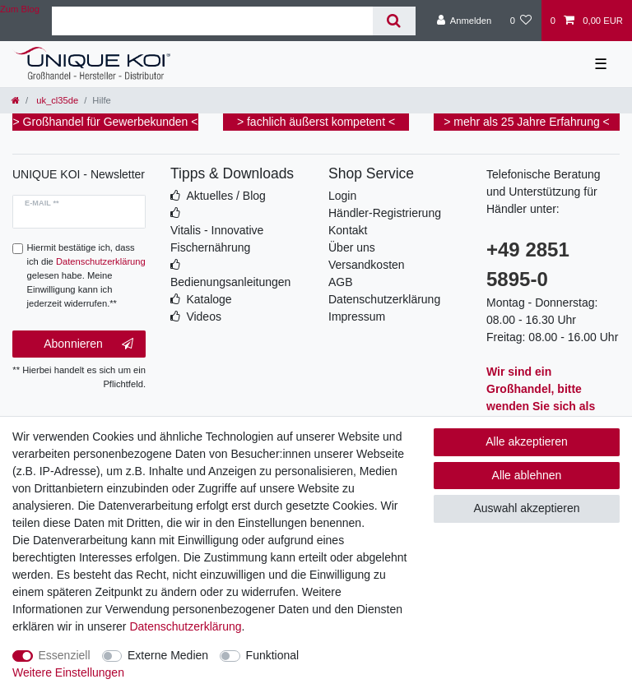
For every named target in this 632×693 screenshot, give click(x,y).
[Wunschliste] (520, 20)
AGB (340, 282)
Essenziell (65, 655)
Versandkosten (366, 264)
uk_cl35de (56, 100)
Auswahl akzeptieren (526, 508)
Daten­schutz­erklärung (185, 626)
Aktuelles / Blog (226, 195)
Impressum (356, 316)
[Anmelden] (464, 20)
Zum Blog (20, 9)
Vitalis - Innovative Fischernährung (216, 239)
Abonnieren (88, 344)
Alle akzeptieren (527, 441)
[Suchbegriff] (212, 21)
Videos (203, 316)
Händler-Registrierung (384, 212)
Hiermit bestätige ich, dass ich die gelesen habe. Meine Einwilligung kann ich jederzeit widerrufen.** (86, 275)
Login (342, 195)
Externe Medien (168, 655)
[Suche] (394, 21)
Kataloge (208, 299)
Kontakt (347, 230)
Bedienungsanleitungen (230, 282)
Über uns (351, 247)
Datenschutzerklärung (384, 299)
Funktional (273, 655)
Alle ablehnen (527, 475)
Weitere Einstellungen (68, 672)
